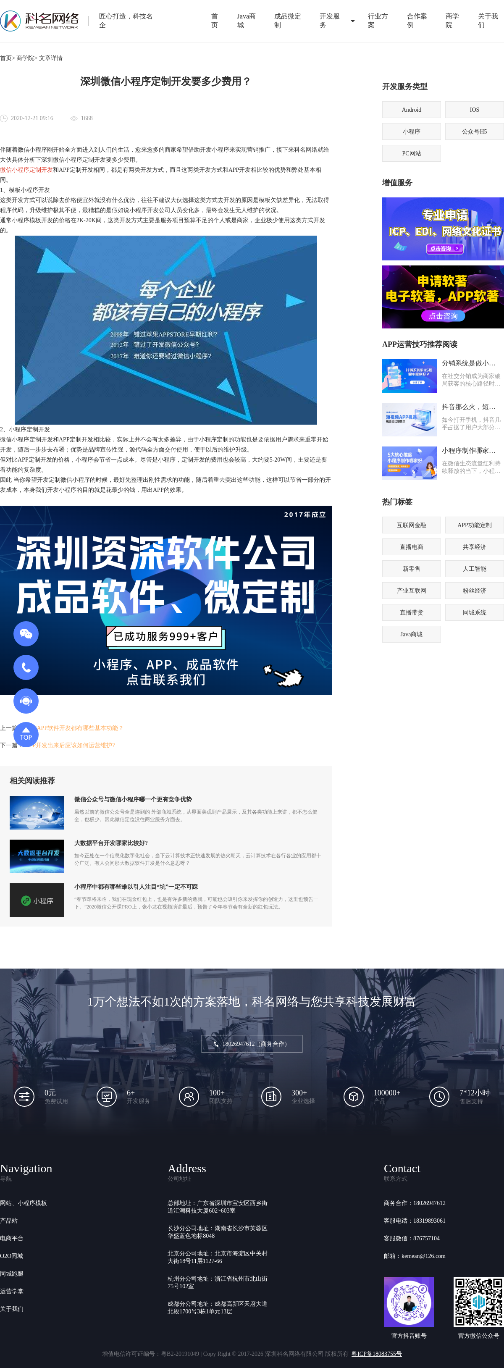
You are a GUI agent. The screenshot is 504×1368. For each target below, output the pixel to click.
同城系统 (474, 612)
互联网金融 (411, 525)
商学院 (452, 21)
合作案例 (417, 21)
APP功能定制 (474, 525)
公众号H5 (474, 132)
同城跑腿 (12, 1274)
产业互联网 (411, 591)
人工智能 (474, 569)
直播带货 (411, 612)
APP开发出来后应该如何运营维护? (70, 745)
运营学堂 (12, 1291)
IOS (475, 110)
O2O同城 (11, 1256)
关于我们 (12, 1309)
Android (412, 110)
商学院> (26, 58)
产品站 (9, 1221)
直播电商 (411, 547)
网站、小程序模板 (23, 1203)
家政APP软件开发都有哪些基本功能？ (74, 728)
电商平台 (12, 1238)
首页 (214, 21)
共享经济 (474, 547)
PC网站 (411, 153)
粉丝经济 (474, 591)
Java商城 (246, 21)
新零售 (411, 569)
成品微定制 (287, 21)
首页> (7, 58)
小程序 (411, 132)
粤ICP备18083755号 (377, 1354)
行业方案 (378, 21)
